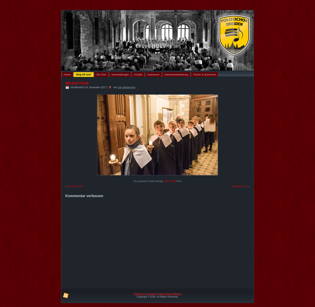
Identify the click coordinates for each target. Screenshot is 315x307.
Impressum (153, 74)
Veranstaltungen (120, 74)
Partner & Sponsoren (204, 74)
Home (67, 74)
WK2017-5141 (240, 186)
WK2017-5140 (77, 83)
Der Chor (101, 74)
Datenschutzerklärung (176, 74)
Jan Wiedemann (126, 87)
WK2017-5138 (75, 186)
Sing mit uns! (83, 74)
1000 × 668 (169, 181)
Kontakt (138, 74)
